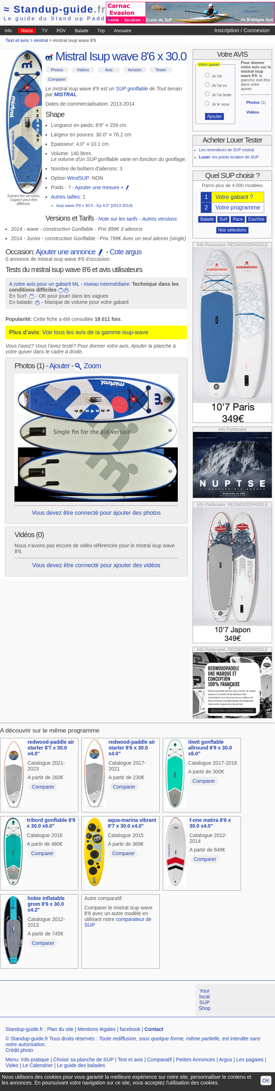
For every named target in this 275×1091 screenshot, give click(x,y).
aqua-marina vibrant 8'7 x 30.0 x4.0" (132, 823)
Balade (81, 30)
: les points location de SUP (229, 157)
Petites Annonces (195, 1059)
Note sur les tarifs (118, 219)
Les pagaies (250, 1059)
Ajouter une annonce (70, 252)
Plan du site (60, 1029)
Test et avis (130, 1059)
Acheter (135, 70)
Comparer (57, 79)
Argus (225, 1059)
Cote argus (126, 252)
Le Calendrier (37, 1065)
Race (238, 219)
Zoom (88, 366)
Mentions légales (97, 1029)
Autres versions (159, 219)
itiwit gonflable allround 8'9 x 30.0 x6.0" (210, 747)
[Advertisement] (131, 1000)
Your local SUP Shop (205, 999)
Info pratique (35, 1059)
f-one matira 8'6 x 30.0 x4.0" (210, 823)
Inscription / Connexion (242, 30)
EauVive (256, 219)
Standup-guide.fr (24, 1029)
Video (11, 1065)
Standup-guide (55, 9)
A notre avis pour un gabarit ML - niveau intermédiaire (69, 284)
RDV (61, 30)
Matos (27, 30)
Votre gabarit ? (234, 197)
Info (8, 30)
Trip (101, 30)
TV (44, 30)
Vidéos (83, 70)
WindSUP (78, 178)
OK (266, 1080)
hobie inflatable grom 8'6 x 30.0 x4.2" (46, 904)
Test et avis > (19, 40)
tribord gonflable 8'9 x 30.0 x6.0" (51, 823)
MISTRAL (65, 94)
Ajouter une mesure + (102, 187)
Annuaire (122, 30)
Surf (223, 219)
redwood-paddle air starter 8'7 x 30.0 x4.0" (50, 747)
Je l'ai (217, 76)
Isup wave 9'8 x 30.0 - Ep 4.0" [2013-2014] (94, 205)
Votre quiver (209, 64)
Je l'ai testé (222, 95)
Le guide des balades (81, 1065)
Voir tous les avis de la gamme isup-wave (95, 332)
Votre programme (237, 207)
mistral (41, 40)
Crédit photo (19, 1050)
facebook (130, 1029)
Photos (57, 70)
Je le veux (221, 104)
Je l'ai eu (219, 85)
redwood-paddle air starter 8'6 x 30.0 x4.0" (131, 747)
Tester (160, 70)
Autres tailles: (66, 197)
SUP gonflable (132, 89)
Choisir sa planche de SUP (83, 1059)
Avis (109, 70)
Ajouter (59, 366)
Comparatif (159, 1059)
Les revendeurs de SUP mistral (226, 150)
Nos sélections (232, 230)
